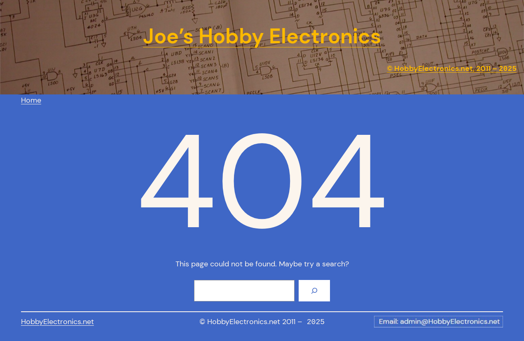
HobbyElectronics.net (57, 322)
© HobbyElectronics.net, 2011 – (452, 69)
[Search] (314, 290)
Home (31, 100)
